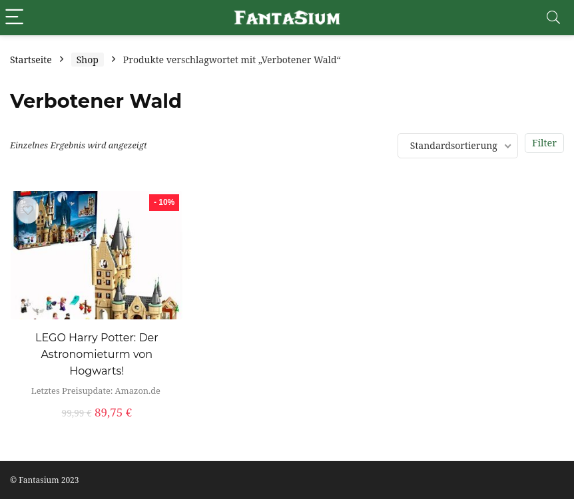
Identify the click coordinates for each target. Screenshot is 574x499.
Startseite (31, 59)
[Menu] (16, 17)
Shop (88, 59)
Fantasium (39, 480)
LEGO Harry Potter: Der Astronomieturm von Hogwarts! (96, 354)
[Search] (553, 17)
